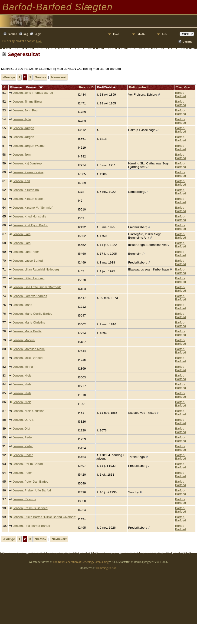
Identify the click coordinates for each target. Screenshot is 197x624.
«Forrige (9, 77)
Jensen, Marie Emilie (27, 331)
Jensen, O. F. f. (23, 419)
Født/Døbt (106, 87)
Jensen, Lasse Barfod (28, 260)
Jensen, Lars (21, 234)
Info (164, 34)
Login (37, 34)
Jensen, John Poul (25, 110)
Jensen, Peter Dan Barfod (30, 481)
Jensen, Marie (22, 305)
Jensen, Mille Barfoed (28, 358)
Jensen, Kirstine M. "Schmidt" (33, 207)
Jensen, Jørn (22, 154)
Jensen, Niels (22, 375)
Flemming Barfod (106, 568)
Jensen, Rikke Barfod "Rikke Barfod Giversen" (44, 517)
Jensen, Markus (24, 340)
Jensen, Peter (22, 472)
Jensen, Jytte (22, 119)
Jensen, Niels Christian (28, 411)
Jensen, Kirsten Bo (26, 190)
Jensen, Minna (23, 366)
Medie (141, 34)
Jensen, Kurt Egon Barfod (30, 225)
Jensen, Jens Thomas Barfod (33, 92)
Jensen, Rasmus (24, 499)
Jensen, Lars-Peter (26, 252)
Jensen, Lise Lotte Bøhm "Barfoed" (37, 287)
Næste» (40, 77)
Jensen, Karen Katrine (28, 172)
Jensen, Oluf (21, 428)
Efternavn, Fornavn (26, 87)
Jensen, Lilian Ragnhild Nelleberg (36, 269)
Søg (25, 34)
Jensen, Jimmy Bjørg (27, 101)
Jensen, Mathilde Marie (29, 349)
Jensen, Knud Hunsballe (29, 216)
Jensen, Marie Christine (29, 322)
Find (116, 34)
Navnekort (58, 77)
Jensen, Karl (21, 181)
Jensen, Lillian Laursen (28, 278)
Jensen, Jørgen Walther (29, 145)
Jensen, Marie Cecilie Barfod (32, 313)
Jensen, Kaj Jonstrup (27, 163)
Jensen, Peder (23, 437)
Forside (12, 34)
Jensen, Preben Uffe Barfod (32, 490)
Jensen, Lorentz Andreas (30, 296)
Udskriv (187, 41)
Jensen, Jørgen (23, 128)
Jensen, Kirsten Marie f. (29, 198)
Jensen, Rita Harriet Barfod (31, 525)
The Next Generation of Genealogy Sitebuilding (81, 562)
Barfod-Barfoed (180, 94)
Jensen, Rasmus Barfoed (30, 508)
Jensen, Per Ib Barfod (28, 464)
